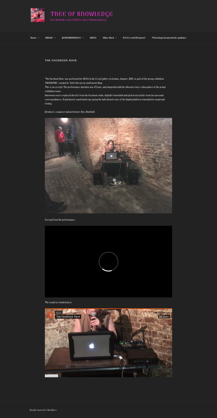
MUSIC (50, 37)
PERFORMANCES (73, 37)
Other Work (110, 37)
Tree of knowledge (82, 13)
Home (35, 37)
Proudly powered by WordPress (43, 409)
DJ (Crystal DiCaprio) (134, 37)
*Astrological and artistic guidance (169, 37)
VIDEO (93, 37)
